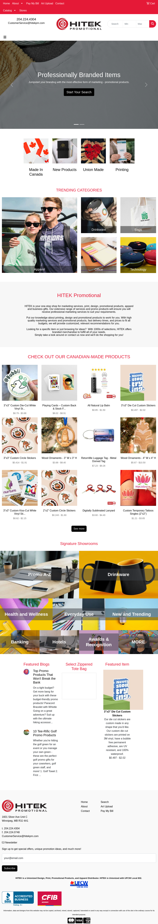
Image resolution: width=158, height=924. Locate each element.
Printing (122, 169)
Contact (59, 3)
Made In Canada (36, 171)
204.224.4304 (26, 19)
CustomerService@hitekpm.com (26, 23)
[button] (12, 85)
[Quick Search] (115, 24)
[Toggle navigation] (5, 37)
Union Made (93, 169)
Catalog (7, 10)
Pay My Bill (32, 3)
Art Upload (47, 3)
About (15, 3)
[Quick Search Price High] (142, 24)
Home (6, 3)
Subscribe (9, 868)
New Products (65, 169)
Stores (23, 10)
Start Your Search (79, 92)
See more (79, 528)
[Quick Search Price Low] (129, 24)
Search (105, 802)
